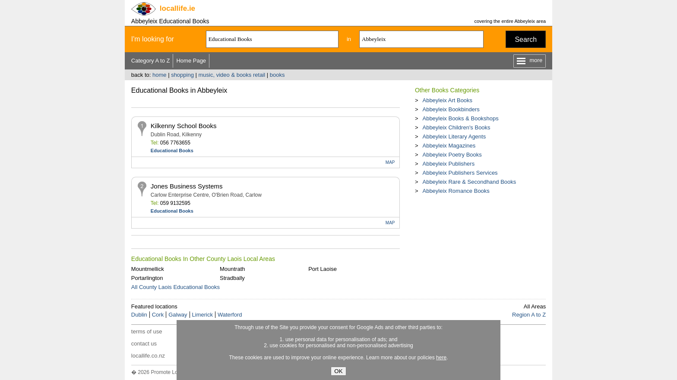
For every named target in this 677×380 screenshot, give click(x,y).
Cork (158, 314)
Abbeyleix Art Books (447, 100)
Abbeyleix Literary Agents (454, 136)
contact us (144, 343)
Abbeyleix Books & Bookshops (460, 118)
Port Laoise (322, 269)
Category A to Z (150, 60)
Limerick (202, 314)
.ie (177, 8)
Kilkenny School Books (184, 125)
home (159, 75)
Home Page (191, 60)
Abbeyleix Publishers (448, 163)
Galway (177, 314)
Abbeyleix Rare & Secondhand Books (469, 182)
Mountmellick (147, 269)
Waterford (230, 314)
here (441, 358)
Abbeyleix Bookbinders (450, 109)
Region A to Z (529, 314)
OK (338, 371)
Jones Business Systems (187, 186)
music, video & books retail (232, 75)
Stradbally (232, 278)
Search (526, 39)
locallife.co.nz (148, 355)
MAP (390, 162)
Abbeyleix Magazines (448, 145)
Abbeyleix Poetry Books (451, 154)
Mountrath (232, 269)
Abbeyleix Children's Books (456, 127)
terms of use (146, 331)
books (277, 75)
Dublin (139, 314)
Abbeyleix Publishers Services (459, 173)
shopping (182, 75)
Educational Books (172, 150)
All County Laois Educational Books (175, 287)
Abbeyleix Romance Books (455, 191)
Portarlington (147, 278)
